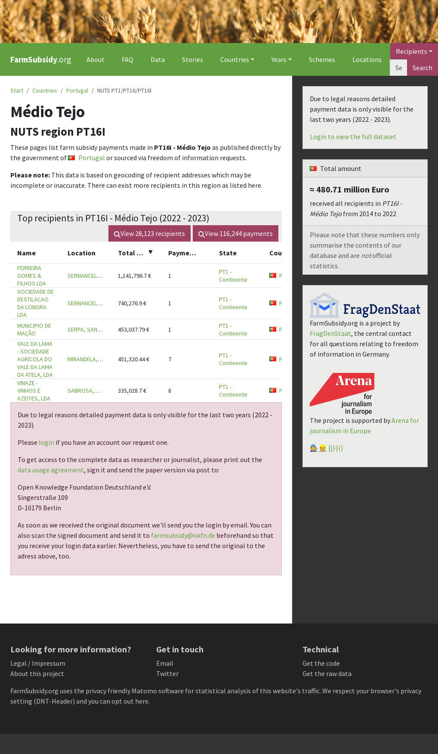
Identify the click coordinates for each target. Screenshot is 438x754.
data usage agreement (51, 469)
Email (164, 663)
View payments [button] (235, 233)
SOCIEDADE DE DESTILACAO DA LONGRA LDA (35, 303)
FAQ (127, 59)
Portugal (77, 90)
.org (40, 59)
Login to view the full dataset (353, 136)
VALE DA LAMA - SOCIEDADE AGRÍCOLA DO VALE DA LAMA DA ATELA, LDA (35, 359)
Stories (192, 59)
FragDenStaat (330, 333)
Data (158, 59)
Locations (367, 59)
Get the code (321, 663)
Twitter (167, 673)
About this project (37, 673)
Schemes (322, 59)
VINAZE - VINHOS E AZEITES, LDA (33, 390)
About (95, 59)
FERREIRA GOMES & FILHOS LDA (31, 275)
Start (16, 90)
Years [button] (279, 59)
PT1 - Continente (233, 275)
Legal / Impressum (37, 663)
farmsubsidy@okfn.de (183, 535)
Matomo (144, 690)
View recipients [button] (149, 233)
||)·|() (335, 448)
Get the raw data (327, 673)
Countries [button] (234, 59)
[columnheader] (35, 253)
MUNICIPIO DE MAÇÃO (34, 329)
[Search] (398, 67)
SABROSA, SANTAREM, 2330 (103, 390)
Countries (44, 90)
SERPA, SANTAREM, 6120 (98, 329)
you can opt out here (118, 701)
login (46, 442)
